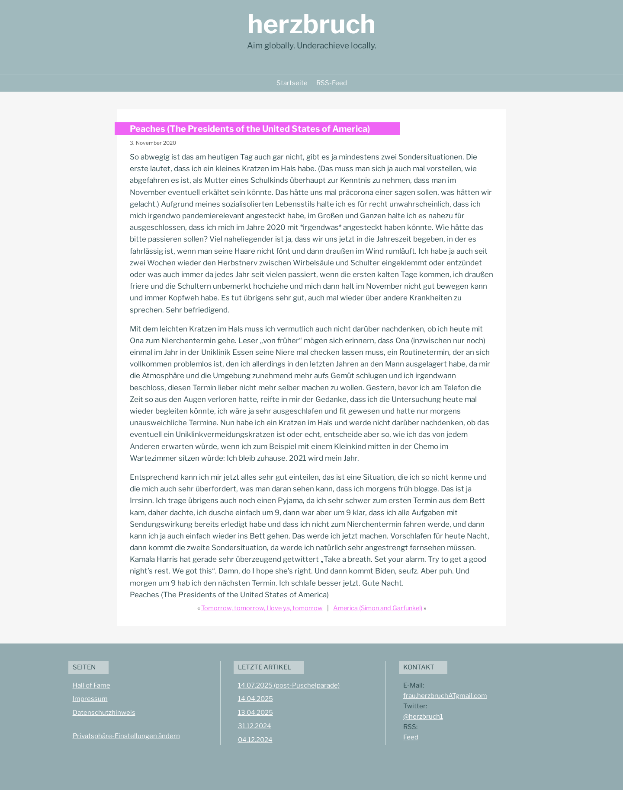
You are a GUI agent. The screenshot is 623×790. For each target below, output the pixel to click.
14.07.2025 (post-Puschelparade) (289, 685)
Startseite (292, 83)
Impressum (90, 699)
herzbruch (311, 24)
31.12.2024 (254, 726)
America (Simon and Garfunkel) (377, 608)
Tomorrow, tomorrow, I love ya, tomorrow (262, 608)
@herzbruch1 (423, 716)
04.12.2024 (255, 740)
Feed (410, 737)
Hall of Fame (91, 685)
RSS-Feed (331, 83)
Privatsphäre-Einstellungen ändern (126, 736)
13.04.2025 (255, 713)
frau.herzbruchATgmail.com (445, 696)
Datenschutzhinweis (104, 713)
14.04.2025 (255, 699)
